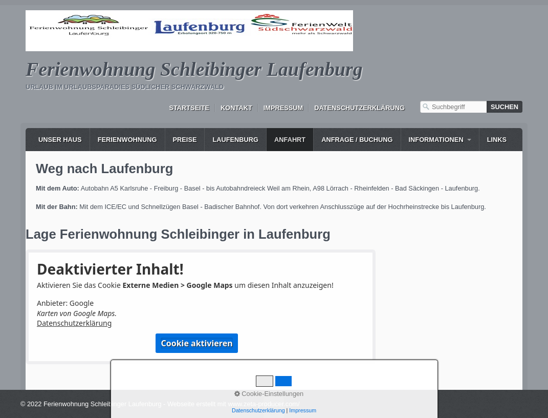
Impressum (283, 108)
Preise (185, 139)
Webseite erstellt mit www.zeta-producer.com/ (233, 404)
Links (497, 139)
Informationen (436, 139)
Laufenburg (235, 139)
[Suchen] (504, 107)
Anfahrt (289, 139)
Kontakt (236, 108)
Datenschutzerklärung (359, 108)
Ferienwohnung (127, 139)
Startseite (189, 108)
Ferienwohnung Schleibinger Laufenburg (194, 69)
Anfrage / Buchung (356, 139)
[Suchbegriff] (453, 107)
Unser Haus (60, 139)
